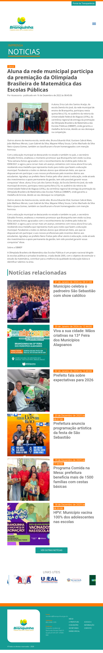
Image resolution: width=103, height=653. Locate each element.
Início (71, 619)
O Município (73, 625)
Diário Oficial (74, 631)
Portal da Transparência (83, 3)
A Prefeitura (74, 622)
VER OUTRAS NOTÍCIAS (51, 550)
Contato (87, 628)
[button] (94, 23)
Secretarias (74, 628)
